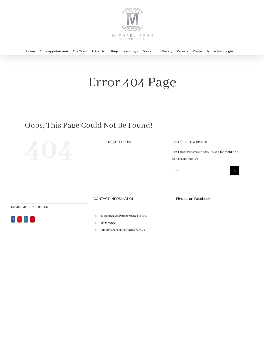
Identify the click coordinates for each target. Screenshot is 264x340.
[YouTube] (19, 219)
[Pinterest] (32, 219)
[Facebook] (13, 219)
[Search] (234, 170)
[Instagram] (26, 219)
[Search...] (200, 170)
